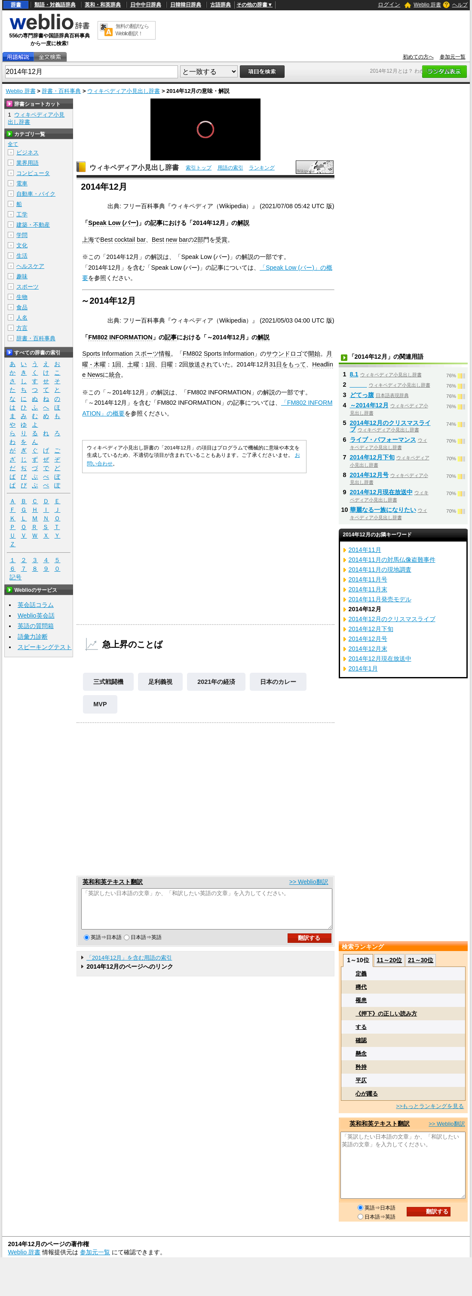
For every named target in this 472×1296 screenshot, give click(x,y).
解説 (243, 222)
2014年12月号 (369, 474)
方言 (22, 328)
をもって (294, 364)
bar (141, 239)
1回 (116, 364)
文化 (22, 245)
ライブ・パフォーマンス (383, 439)
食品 (22, 307)
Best (106, 239)
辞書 (16, 5)
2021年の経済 (216, 681)
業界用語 (27, 163)
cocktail (124, 239)
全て (13, 144)
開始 (314, 353)
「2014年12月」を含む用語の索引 (129, 965)
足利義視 (160, 681)
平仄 (361, 1080)
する (361, 1027)
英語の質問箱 (36, 625)
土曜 (133, 364)
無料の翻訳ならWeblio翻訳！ (132, 30)
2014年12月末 (368, 648)
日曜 (167, 364)
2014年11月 (365, 549)
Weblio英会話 (36, 615)
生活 (22, 255)
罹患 (361, 1000)
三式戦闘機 (108, 681)
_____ (358, 384)
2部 (198, 239)
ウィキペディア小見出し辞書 (123, 91)
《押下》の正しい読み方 (386, 1013)
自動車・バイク (35, 194)
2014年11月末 (368, 589)
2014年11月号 (368, 579)
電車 (22, 183)
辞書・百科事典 (61, 91)
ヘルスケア (30, 266)
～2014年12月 (369, 405)
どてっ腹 (362, 394)
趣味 (22, 276)
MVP (100, 704)
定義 (361, 973)
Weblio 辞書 (427, 5)
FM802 (192, 353)
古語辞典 (220, 5)
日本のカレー (278, 681)
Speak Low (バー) (113, 222)
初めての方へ (418, 57)
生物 (22, 297)
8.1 (354, 374)
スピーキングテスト (45, 646)
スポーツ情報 (153, 353)
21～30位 (420, 960)
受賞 (221, 239)
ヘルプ (460, 5)
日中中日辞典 (145, 5)
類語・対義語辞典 (55, 5)
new (171, 239)
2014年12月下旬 (372, 457)
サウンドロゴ (284, 353)
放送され (200, 364)
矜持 (361, 1067)
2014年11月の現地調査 (380, 569)
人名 (22, 317)
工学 (22, 214)
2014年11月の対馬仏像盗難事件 (392, 559)
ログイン (389, 4)
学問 (22, 235)
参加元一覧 (453, 57)
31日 (275, 364)
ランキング (262, 168)
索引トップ (198, 168)
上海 (88, 239)
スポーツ (27, 286)
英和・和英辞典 (103, 5)
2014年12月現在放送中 (381, 492)
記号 (15, 577)
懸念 (361, 1053)
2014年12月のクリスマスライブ (392, 619)
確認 (361, 1040)
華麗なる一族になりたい (383, 509)
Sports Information (107, 353)
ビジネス (27, 152)
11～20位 (389, 960)
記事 (156, 222)
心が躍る (367, 1093)
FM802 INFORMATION (120, 337)
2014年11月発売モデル (380, 599)
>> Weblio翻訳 (308, 881)
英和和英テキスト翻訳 (113, 881)
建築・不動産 (33, 225)
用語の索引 (230, 168)
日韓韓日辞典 (185, 5)
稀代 (361, 987)
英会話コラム (36, 604)
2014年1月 (363, 668)
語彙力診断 (33, 636)
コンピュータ (33, 173)
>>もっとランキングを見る (430, 1106)
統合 (115, 374)
